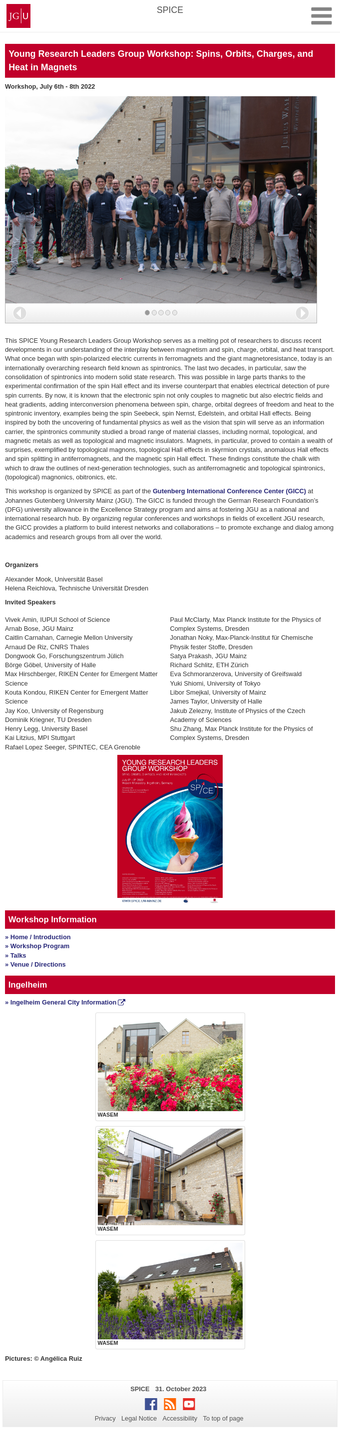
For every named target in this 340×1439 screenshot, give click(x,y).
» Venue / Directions (35, 964)
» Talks (15, 955)
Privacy (105, 1418)
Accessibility (180, 1418)
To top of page (223, 1418)
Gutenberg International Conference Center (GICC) (229, 491)
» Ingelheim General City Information (60, 1002)
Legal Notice (139, 1418)
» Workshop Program (37, 946)
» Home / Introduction (38, 937)
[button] (19, 313)
